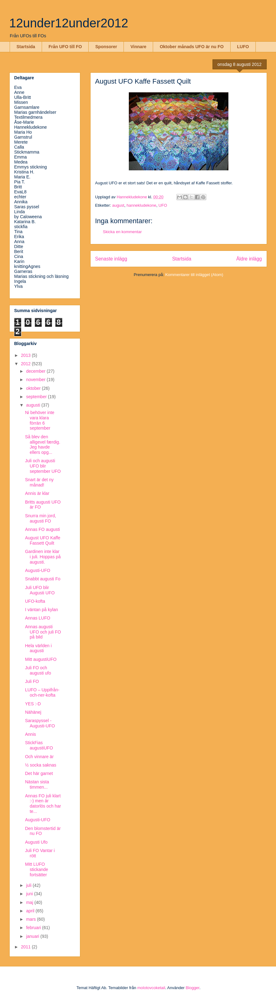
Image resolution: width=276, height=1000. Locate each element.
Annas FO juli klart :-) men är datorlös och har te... (43, 803)
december (36, 371)
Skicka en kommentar (122, 231)
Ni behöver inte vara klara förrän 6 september (39, 420)
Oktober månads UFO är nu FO (191, 46)
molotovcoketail (151, 987)
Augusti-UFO (37, 570)
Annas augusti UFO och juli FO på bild (43, 632)
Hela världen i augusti (38, 648)
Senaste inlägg (111, 258)
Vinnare (138, 46)
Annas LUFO (37, 617)
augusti (33, 405)
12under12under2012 (69, 23)
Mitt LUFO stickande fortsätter (36, 869)
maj (30, 902)
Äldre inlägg (249, 258)
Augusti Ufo (36, 842)
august (118, 205)
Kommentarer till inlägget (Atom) (194, 274)
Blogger (192, 987)
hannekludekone (141, 205)
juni (30, 893)
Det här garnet (39, 773)
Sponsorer (106, 46)
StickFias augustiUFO (39, 745)
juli (29, 885)
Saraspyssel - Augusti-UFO (40, 723)
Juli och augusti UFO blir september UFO (43, 466)
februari (34, 927)
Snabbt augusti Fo (42, 578)
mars (31, 919)
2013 (26, 355)
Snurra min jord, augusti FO (40, 518)
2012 (26, 363)
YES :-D (33, 703)
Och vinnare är (39, 756)
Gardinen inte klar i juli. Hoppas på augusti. (43, 557)
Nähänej (33, 712)
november (36, 379)
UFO (162, 205)
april (30, 910)
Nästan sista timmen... (37, 784)
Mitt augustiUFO (40, 659)
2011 (26, 946)
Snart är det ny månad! (39, 482)
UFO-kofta (35, 601)
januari (33, 936)
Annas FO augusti (42, 529)
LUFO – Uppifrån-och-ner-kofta (42, 692)
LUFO (243, 46)
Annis (30, 734)
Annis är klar (37, 493)
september (37, 396)
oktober (34, 388)
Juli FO (32, 681)
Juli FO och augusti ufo (38, 670)
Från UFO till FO (65, 46)
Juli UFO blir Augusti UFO (39, 590)
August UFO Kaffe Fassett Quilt (42, 540)
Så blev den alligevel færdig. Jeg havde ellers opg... (42, 444)
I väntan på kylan (41, 609)
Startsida (25, 46)
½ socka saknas (40, 765)
